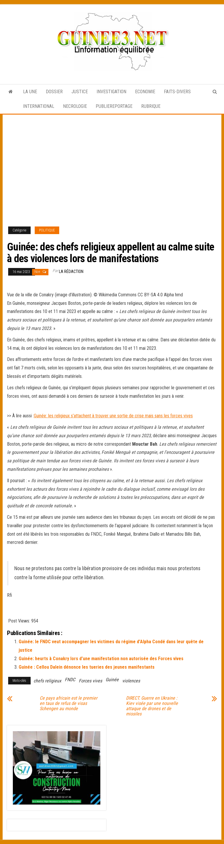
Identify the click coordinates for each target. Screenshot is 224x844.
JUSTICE (79, 91)
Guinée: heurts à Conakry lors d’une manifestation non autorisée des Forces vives (101, 658)
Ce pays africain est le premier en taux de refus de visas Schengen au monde (68, 703)
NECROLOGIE (75, 106)
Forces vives (90, 681)
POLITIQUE (47, 230)
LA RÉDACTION (71, 271)
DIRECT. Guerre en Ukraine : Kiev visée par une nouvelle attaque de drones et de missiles (152, 706)
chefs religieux (47, 681)
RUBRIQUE (150, 106)
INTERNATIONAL (38, 106)
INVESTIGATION (111, 91)
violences (131, 681)
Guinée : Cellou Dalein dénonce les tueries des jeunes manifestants (87, 667)
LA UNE (30, 91)
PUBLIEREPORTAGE (114, 106)
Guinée (112, 679)
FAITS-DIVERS (177, 91)
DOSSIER (54, 91)
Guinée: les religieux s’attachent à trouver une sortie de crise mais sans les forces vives (113, 415)
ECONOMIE (145, 91)
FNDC (70, 679)
